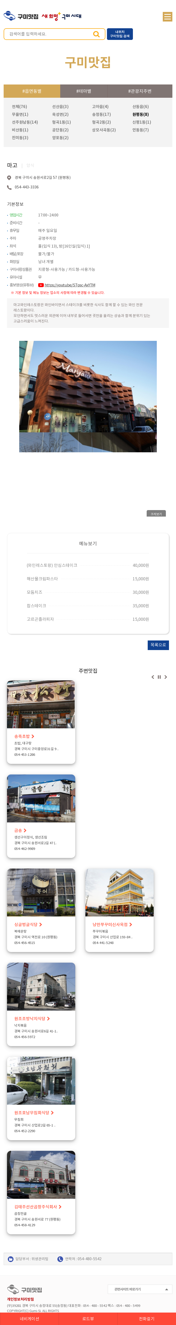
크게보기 (156, 514)
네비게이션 (29, 1318)
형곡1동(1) (61, 122)
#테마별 (83, 91)
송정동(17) (101, 114)
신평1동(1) (141, 122)
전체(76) (19, 106)
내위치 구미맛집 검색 (120, 34)
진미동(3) (20, 137)
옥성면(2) (60, 114)
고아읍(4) (100, 106)
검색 (96, 34)
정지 (159, 677)
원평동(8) (140, 114)
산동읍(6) (140, 106)
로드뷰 (88, 1318)
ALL (44, 1311)
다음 (166, 677)
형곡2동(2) (101, 122)
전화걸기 (146, 1318)
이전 (153, 677)
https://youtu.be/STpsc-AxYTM (70, 285)
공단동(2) (60, 130)
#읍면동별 (32, 91)
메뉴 (167, 17)
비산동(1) (20, 130)
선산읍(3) (60, 106)
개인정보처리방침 (20, 1299)
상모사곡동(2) (104, 130)
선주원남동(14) (25, 122)
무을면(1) (20, 114)
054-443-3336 (27, 187)
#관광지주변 (140, 91)
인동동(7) (140, 130)
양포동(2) (60, 137)
